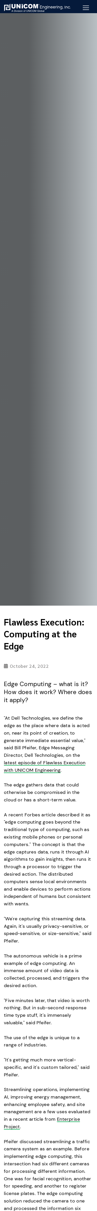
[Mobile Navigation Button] (86, 8)
